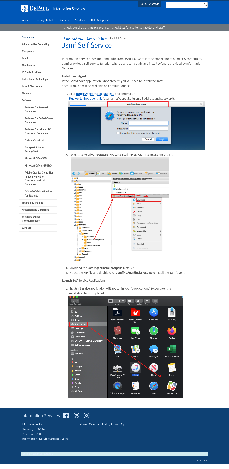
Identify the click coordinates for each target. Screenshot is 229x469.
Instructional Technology (35, 79)
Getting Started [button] (44, 20)
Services (28, 37)
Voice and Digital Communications (31, 219)
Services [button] (80, 20)
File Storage (28, 65)
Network (26, 93)
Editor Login (201, 460)
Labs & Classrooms (32, 86)
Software (26, 100)
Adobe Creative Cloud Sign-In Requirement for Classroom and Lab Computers (39, 179)
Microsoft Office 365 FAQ (38, 166)
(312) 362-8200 (31, 434)
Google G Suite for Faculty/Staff (34, 150)
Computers (28, 51)
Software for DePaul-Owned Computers (39, 120)
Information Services (69, 9)
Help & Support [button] (100, 20)
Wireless (26, 228)
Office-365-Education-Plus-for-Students (39, 194)
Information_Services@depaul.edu (44, 439)
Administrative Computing (35, 44)
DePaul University (36, 9)
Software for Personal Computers (36, 110)
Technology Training (32, 203)
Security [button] (64, 20)
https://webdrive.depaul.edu (95, 94)
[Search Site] (187, 5)
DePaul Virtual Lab (34, 141)
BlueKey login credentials (85, 98)
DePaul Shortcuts (150, 3)
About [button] (25, 20)
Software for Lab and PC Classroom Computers (38, 131)
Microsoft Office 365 (36, 159)
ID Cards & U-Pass (31, 72)
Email (25, 58)
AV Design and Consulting (35, 210)
